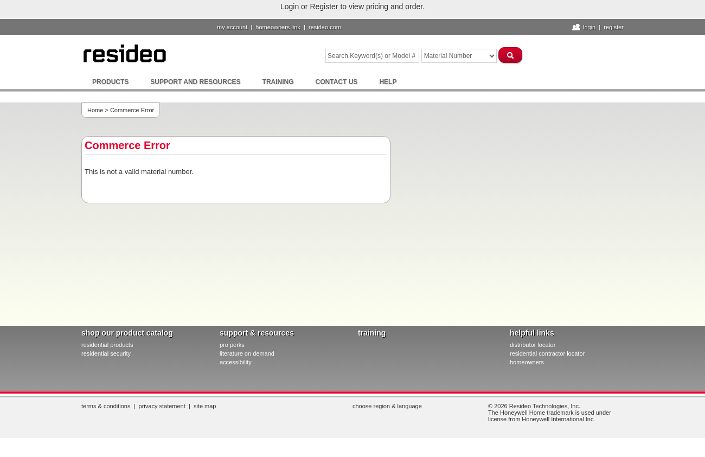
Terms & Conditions (105, 406)
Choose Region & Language (387, 406)
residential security (106, 353)
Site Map (205, 406)
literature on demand (247, 353)
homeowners (527, 362)
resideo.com (325, 27)
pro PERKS (232, 345)
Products (110, 82)
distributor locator (532, 345)
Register (614, 27)
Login (589, 27)
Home (95, 110)
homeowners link (277, 27)
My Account (232, 27)
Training (278, 82)
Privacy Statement (162, 406)
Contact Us (337, 82)
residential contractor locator (547, 353)
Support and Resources (195, 82)
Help (387, 82)
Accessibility (236, 362)
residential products (107, 345)
